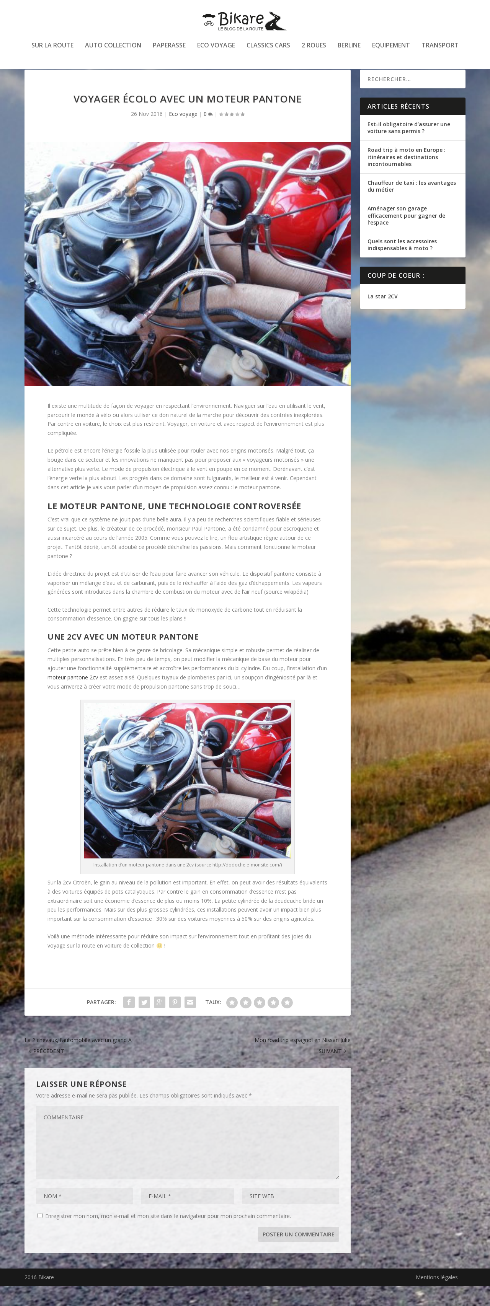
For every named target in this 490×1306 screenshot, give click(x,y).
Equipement (391, 51)
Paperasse (169, 51)
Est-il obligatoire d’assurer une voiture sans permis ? (409, 147)
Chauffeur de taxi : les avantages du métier (412, 206)
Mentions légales (437, 1297)
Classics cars (268, 51)
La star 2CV (383, 316)
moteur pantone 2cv (72, 697)
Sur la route (52, 51)
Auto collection (113, 51)
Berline (349, 51)
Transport (440, 51)
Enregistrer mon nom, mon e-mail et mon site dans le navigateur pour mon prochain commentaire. (168, 1235)
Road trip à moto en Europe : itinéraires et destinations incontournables (407, 176)
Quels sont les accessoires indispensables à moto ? (402, 264)
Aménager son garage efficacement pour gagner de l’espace (406, 235)
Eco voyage (216, 51)
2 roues (314, 51)
